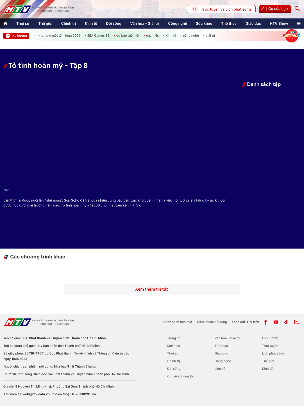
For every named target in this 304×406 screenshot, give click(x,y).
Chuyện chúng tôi (180, 376)
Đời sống (113, 23)
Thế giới (45, 23)
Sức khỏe (204, 23)
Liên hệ (220, 369)
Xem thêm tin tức (152, 289)
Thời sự (22, 23)
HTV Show (279, 23)
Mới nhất (173, 346)
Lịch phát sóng (273, 353)
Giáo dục (253, 23)
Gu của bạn (275, 9)
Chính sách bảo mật (177, 322)
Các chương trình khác (37, 257)
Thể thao (229, 23)
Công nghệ (177, 23)
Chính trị (68, 23)
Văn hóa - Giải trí (144, 23)
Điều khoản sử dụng (212, 322)
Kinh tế (91, 23)
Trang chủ (174, 338)
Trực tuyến (270, 346)
